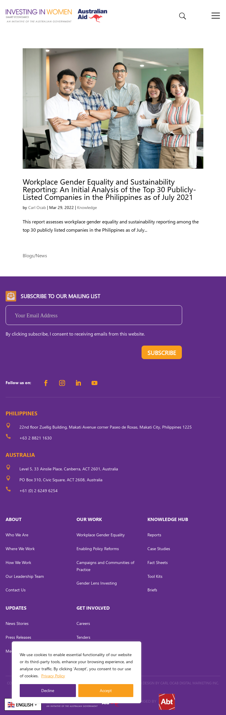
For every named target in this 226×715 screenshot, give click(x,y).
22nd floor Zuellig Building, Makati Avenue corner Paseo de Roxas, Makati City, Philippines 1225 (105, 427)
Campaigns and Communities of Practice (105, 566)
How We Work (18, 562)
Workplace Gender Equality (101, 535)
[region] (76, 672)
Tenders (83, 637)
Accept (106, 690)
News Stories (17, 623)
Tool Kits (154, 576)
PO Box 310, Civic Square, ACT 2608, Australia (60, 479)
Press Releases (18, 637)
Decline (47, 690)
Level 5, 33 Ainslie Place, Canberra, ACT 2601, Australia (68, 469)
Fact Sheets (157, 562)
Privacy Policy (53, 675)
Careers (83, 623)
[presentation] (50, 353)
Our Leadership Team (25, 576)
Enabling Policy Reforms (98, 548)
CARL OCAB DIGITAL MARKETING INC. (189, 683)
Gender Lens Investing (97, 583)
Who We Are (17, 535)
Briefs (152, 590)
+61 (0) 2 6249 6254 (38, 490)
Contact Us (16, 590)
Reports (154, 535)
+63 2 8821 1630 (35, 438)
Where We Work (20, 548)
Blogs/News (35, 255)
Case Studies (158, 548)
